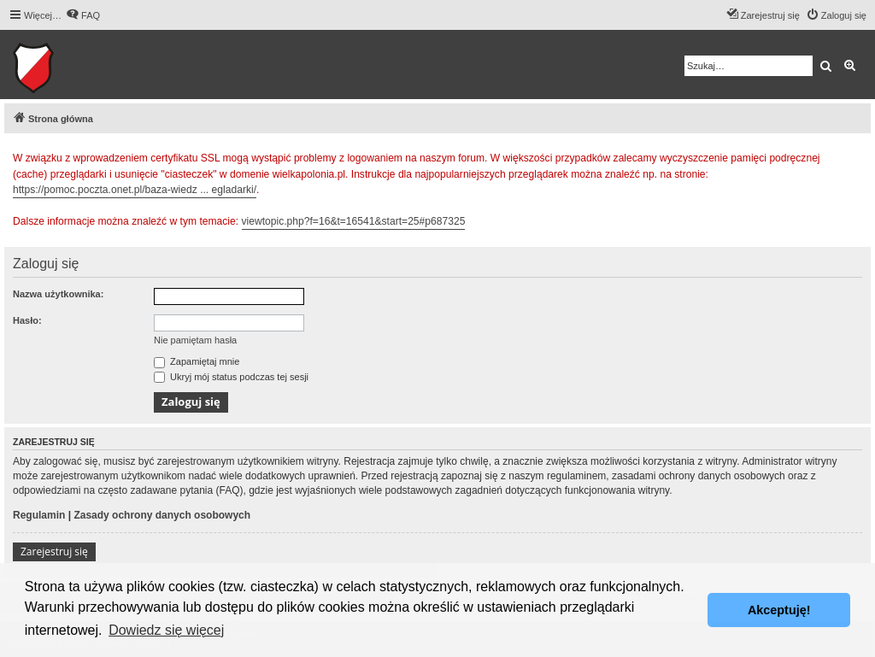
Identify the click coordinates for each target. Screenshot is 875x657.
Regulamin (39, 515)
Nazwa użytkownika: (58, 294)
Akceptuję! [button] (779, 610)
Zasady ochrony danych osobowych (161, 515)
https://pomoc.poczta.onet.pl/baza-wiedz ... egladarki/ (134, 190)
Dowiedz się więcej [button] (166, 630)
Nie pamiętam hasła (195, 340)
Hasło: (27, 320)
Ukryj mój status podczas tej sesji (231, 377)
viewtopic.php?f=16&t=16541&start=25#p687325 (354, 221)
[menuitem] (83, 15)
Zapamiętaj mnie (196, 361)
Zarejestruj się (54, 551)
